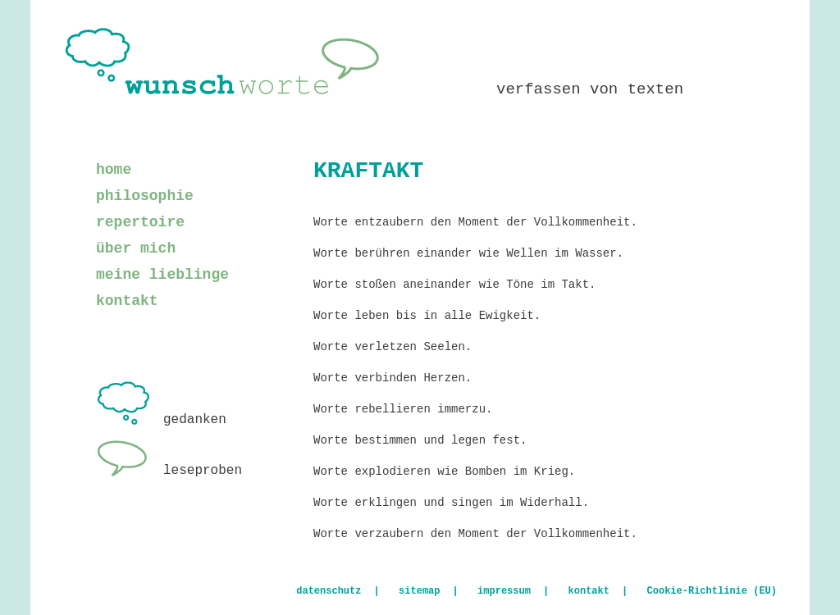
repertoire (140, 222)
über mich (136, 248)
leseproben (169, 470)
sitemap (419, 591)
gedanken (161, 419)
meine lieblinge (162, 274)
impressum (504, 591)
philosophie (145, 196)
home (113, 170)
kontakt (127, 301)
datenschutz (328, 591)
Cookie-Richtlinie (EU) (712, 591)
